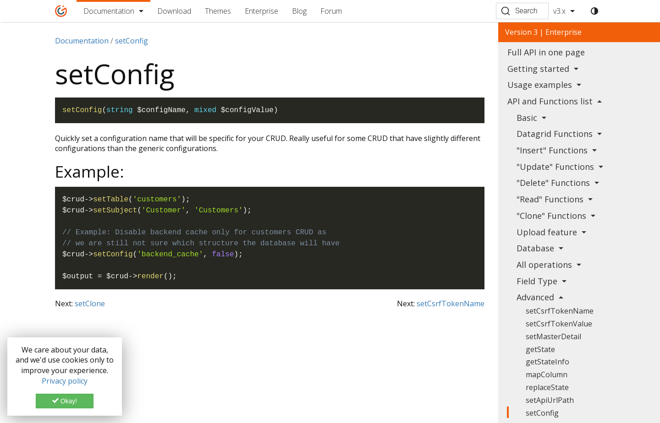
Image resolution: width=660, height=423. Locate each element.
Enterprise (261, 11)
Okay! (64, 401)
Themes (218, 11)
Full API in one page (546, 52)
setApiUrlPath (550, 400)
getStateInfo (547, 362)
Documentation (108, 11)
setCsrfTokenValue (559, 324)
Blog (299, 11)
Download (174, 11)
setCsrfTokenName (450, 303)
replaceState (547, 387)
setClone (90, 303)
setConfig (542, 413)
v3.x (559, 11)
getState (540, 349)
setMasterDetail (553, 336)
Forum (331, 11)
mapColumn (546, 374)
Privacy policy (65, 381)
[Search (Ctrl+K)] (522, 11)
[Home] (61, 11)
